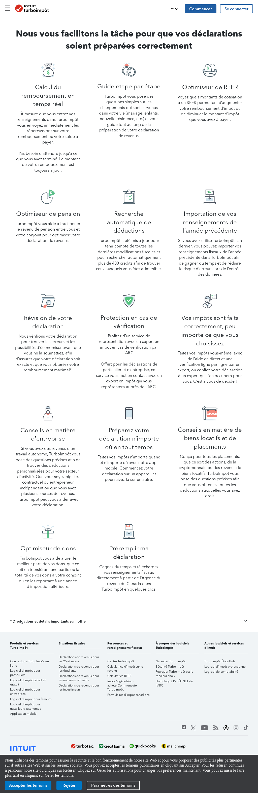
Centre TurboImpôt (120, 661)
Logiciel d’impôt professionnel (225, 666)
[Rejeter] (69, 785)
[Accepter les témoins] (28, 785)
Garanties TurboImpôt (171, 661)
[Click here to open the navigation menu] (7, 8)
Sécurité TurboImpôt (170, 666)
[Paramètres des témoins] (113, 785)
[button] (175, 8)
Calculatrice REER (119, 676)
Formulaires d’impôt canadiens (128, 695)
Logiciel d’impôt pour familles (30, 699)
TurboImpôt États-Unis (219, 661)
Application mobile (23, 713)
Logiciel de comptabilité (221, 671)
